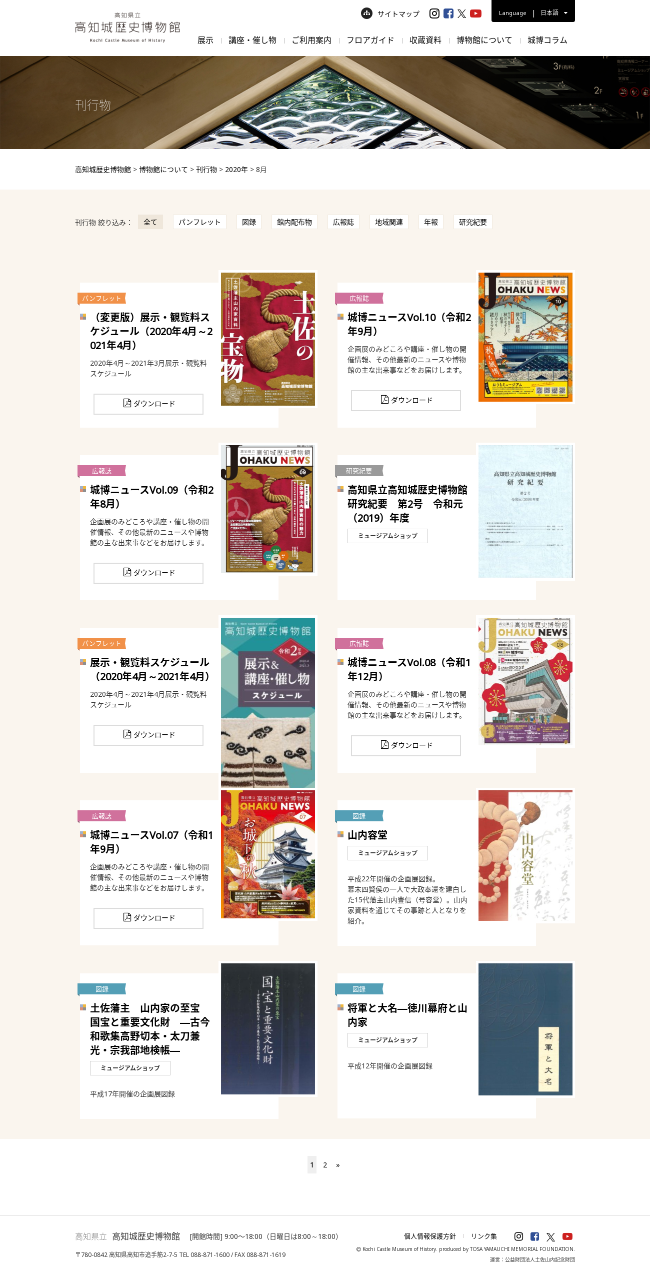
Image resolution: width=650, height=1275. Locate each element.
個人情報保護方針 (430, 1235)
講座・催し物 (252, 40)
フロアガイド (370, 40)
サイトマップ (390, 14)
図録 (249, 222)
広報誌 (343, 222)
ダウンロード (155, 403)
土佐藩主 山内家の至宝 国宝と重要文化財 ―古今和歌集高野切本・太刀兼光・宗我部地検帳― (150, 1029)
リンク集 (484, 1235)
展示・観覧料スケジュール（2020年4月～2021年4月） (152, 669)
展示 (206, 40)
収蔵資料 (426, 40)
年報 (431, 222)
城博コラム (548, 40)
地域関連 (389, 222)
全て (151, 222)
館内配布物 (294, 222)
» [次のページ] (338, 1164)
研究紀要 (473, 222)
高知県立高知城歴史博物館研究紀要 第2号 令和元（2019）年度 (408, 504)
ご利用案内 (312, 40)
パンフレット (199, 222)
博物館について (484, 40)
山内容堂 (368, 835)
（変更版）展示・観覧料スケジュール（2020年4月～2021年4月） (151, 331)
